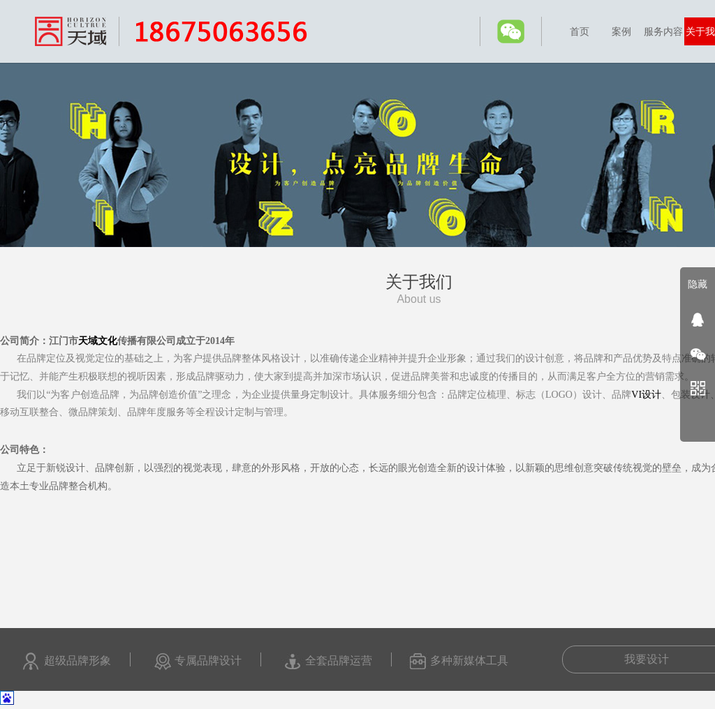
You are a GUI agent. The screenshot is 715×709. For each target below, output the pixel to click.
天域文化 (97, 341)
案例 (621, 31)
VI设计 (646, 394)
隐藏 (697, 284)
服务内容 (663, 31)
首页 (579, 31)
